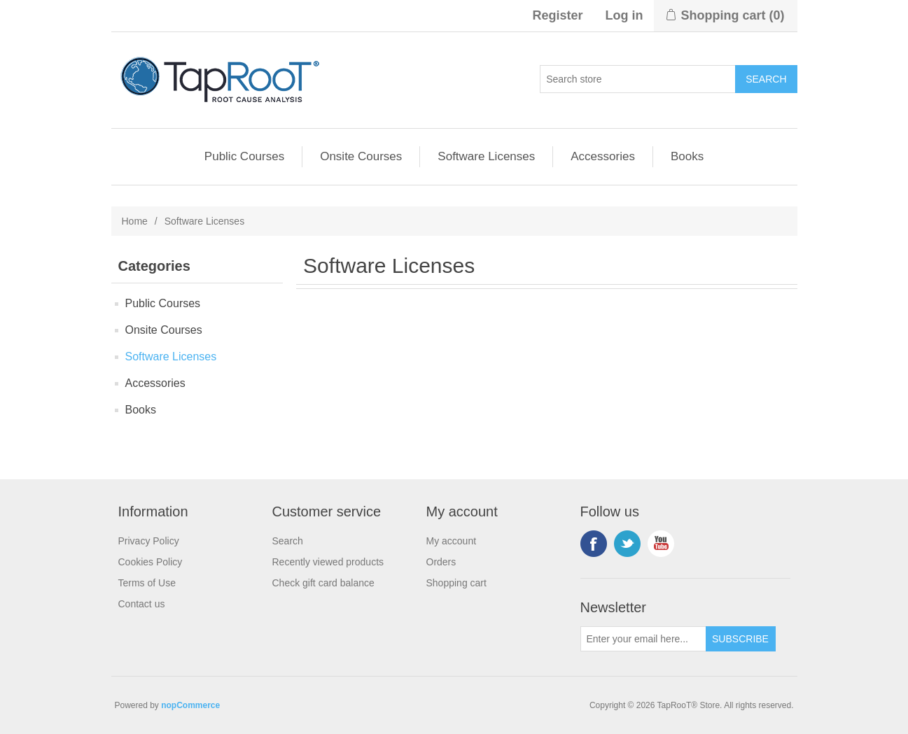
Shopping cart (456, 582)
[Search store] (638, 79)
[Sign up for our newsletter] (643, 638)
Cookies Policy (150, 561)
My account (451, 540)
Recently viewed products (328, 561)
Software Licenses (486, 156)
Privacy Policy (148, 540)
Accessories (603, 156)
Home (135, 221)
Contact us (141, 603)
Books (687, 156)
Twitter (627, 543)
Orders (441, 561)
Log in (624, 15)
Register (557, 15)
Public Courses (244, 156)
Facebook (593, 543)
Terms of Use (147, 582)
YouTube (661, 543)
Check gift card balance (323, 582)
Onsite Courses (361, 156)
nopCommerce (190, 705)
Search (287, 540)
